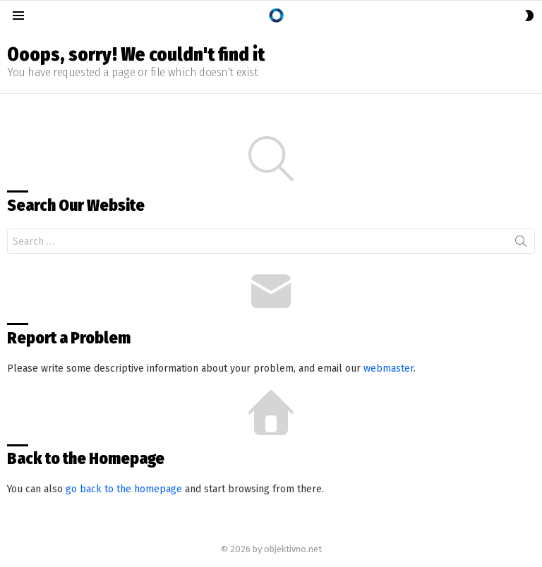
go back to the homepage (124, 489)
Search (521, 244)
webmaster (388, 368)
